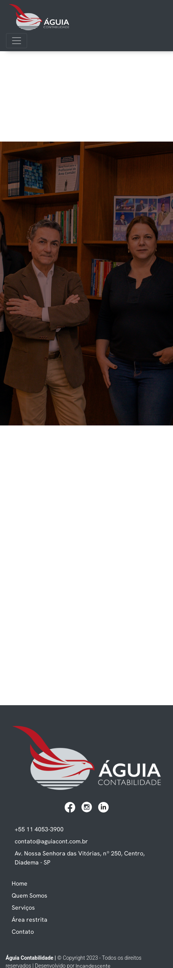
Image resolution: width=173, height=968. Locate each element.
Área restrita (29, 919)
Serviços (23, 907)
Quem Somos (29, 895)
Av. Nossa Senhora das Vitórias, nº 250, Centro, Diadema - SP (80, 857)
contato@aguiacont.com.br (51, 841)
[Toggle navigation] (16, 40)
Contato (23, 931)
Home (19, 883)
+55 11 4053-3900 (39, 829)
